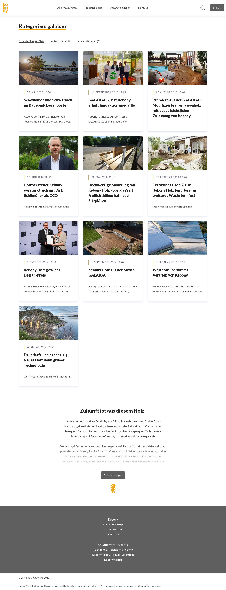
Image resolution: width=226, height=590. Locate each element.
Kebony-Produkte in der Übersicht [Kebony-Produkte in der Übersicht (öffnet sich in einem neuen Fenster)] (113, 554)
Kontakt (143, 7)
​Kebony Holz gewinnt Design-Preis (42, 272)
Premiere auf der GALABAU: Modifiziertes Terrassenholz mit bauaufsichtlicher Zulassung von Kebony (177, 108)
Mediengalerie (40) (60, 41)
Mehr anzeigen (113, 475)
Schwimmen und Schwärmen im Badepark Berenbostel (48, 103)
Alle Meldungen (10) (31, 41)
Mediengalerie (93, 7)
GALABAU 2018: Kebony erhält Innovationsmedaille (111, 103)
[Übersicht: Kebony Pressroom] (5, 8)
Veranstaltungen (120, 7)
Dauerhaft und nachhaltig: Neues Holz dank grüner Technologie (46, 360)
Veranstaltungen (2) (88, 41)
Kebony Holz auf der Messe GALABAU (111, 272)
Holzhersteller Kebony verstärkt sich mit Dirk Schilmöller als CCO (43, 190)
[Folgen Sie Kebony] (217, 7)
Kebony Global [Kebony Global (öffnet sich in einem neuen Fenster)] (113, 559)
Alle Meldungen (67, 7)
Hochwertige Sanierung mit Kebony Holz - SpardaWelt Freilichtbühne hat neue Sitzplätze (112, 193)
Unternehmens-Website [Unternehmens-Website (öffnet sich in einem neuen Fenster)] (113, 544)
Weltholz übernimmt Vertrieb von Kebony (170, 272)
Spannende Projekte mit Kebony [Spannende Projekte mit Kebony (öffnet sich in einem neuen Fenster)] (113, 549)
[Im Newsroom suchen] (202, 7)
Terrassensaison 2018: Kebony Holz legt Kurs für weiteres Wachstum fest (174, 190)
